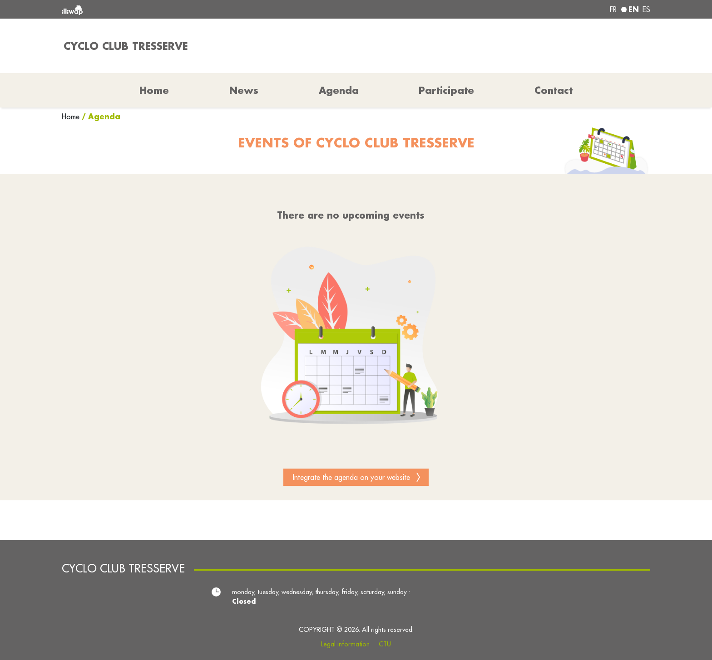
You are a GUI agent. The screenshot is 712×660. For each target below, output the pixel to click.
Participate (446, 90)
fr (613, 9)
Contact (553, 90)
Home (72, 116)
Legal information (345, 644)
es (646, 9)
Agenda (339, 90)
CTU (385, 644)
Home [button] (154, 90)
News (243, 90)
